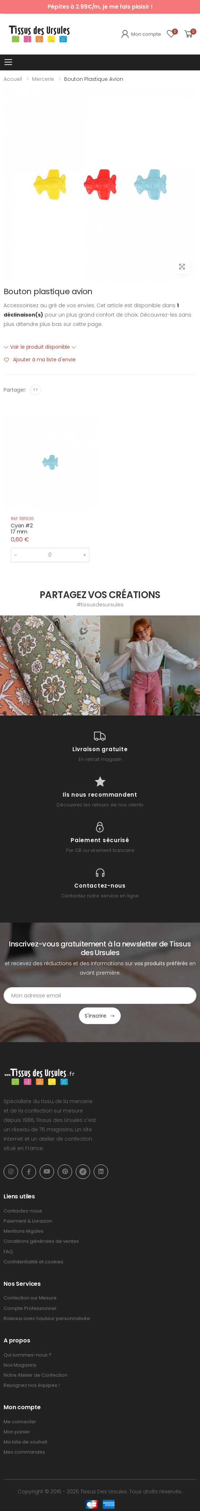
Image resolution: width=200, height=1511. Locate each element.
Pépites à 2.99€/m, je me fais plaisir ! (100, 6)
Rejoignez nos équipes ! (32, 1385)
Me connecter (20, 1421)
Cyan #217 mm (22, 529)
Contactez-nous (23, 1210)
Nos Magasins (20, 1365)
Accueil (13, 79)
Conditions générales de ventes (41, 1241)
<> (35, 390)
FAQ (8, 1251)
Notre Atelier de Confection (35, 1375)
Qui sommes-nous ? (28, 1354)
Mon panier (17, 1431)
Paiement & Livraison (28, 1221)
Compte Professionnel (30, 1308)
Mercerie (43, 79)
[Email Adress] (100, 995)
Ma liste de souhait (25, 1441)
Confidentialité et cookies (33, 1261)
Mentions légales (24, 1231)
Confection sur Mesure (30, 1297)
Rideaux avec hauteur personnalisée (47, 1318)
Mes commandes (24, 1452)
